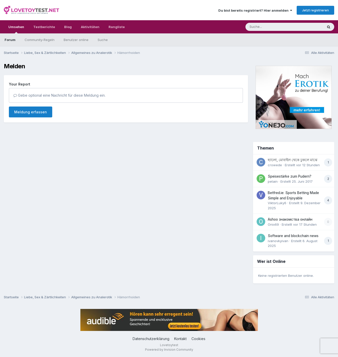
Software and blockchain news (293, 236)
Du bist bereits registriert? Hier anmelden (255, 10)
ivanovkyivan (278, 241)
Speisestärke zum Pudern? (289, 176)
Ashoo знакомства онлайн (290, 219)
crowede (275, 165)
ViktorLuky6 (277, 203)
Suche (103, 40)
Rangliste (117, 27)
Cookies (198, 339)
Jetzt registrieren (315, 10)
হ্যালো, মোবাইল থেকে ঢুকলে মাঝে (292, 160)
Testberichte (44, 27)
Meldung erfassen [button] (30, 112)
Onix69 (273, 224)
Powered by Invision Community (169, 349)
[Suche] (274, 27)
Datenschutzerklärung (151, 339)
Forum (10, 40)
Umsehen (16, 29)
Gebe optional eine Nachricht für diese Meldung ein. (59, 95)
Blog (68, 27)
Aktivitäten (90, 27)
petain (273, 181)
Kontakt (180, 339)
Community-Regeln (40, 40)
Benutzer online (76, 40)
